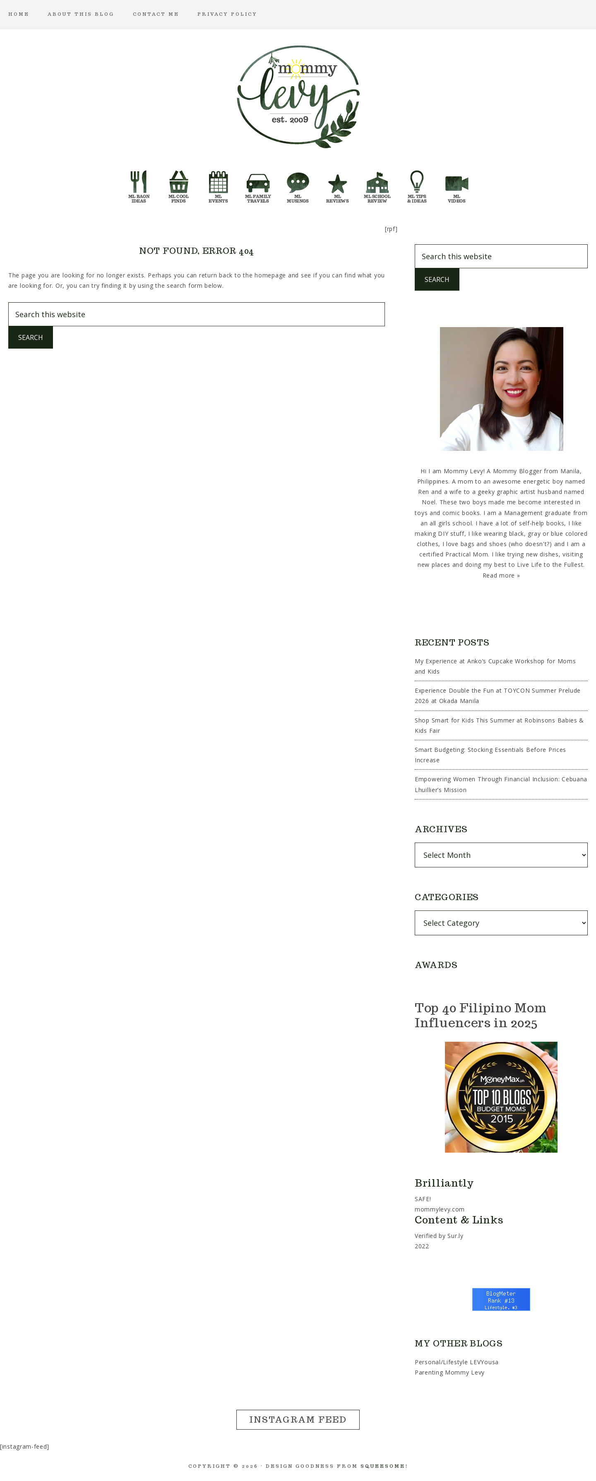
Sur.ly (455, 1236)
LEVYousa (484, 1362)
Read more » (501, 575)
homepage (270, 275)
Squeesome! (384, 1466)
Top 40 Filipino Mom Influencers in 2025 (480, 1015)
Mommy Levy (298, 95)
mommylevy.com (440, 1209)
